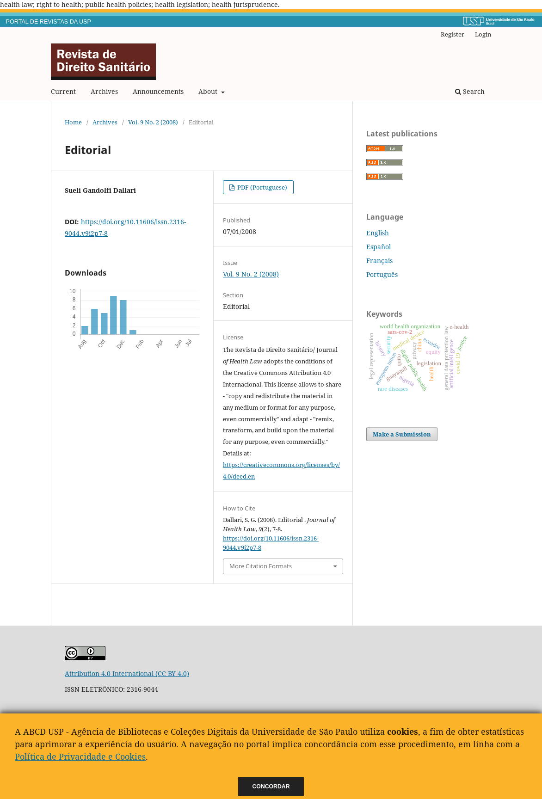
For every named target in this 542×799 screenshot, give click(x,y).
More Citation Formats (260, 566)
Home (73, 122)
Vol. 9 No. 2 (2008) (153, 122)
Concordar (271, 786)
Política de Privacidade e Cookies (80, 756)
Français (379, 260)
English (377, 232)
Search (470, 91)
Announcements (158, 91)
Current (63, 91)
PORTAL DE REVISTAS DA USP (48, 21)
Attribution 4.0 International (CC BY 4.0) (127, 673)
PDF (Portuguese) (261, 187)
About (208, 91)
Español (378, 246)
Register (452, 34)
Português (382, 274)
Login (483, 34)
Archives (104, 91)
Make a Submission (402, 434)
